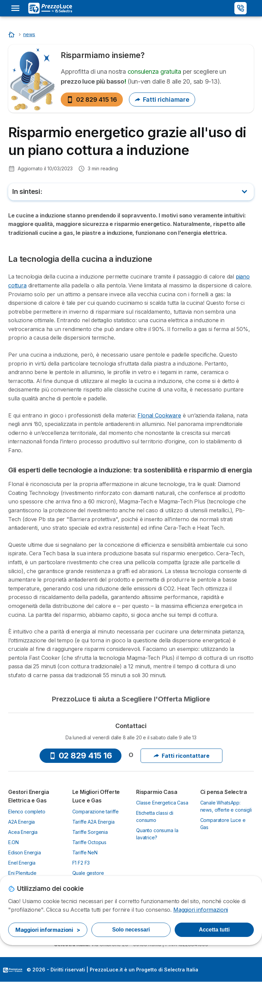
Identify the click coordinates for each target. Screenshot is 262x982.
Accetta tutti (214, 930)
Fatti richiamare (162, 99)
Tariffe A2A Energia (93, 822)
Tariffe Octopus (89, 842)
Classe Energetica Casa (162, 803)
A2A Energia (21, 822)
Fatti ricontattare (181, 755)
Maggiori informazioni (200, 909)
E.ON (13, 842)
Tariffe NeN (85, 852)
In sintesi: (27, 191)
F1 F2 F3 (81, 863)
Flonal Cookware (159, 415)
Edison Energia (24, 852)
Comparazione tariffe (95, 811)
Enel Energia (21, 863)
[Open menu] (15, 8)
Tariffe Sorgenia (90, 832)
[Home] (12, 34)
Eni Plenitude (22, 873)
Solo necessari (131, 930)
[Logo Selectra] (50, 8)
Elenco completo (26, 811)
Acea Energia (23, 832)
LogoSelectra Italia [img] (12, 970)
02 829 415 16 (92, 99)
